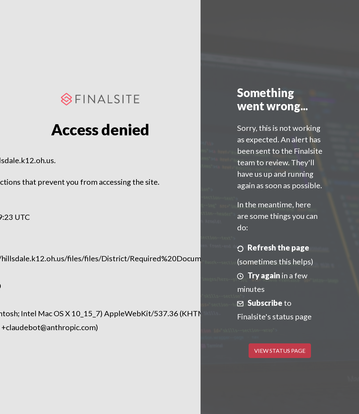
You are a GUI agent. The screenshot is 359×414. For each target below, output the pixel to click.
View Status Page (279, 350)
